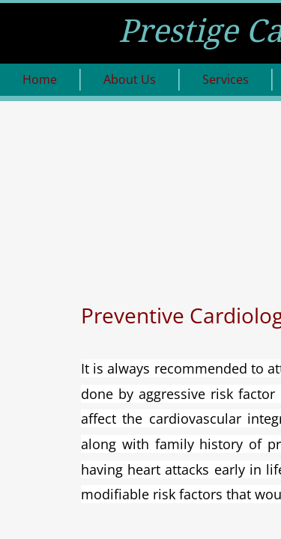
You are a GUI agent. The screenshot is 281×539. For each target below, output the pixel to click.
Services (225, 79)
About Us (129, 79)
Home (39, 79)
